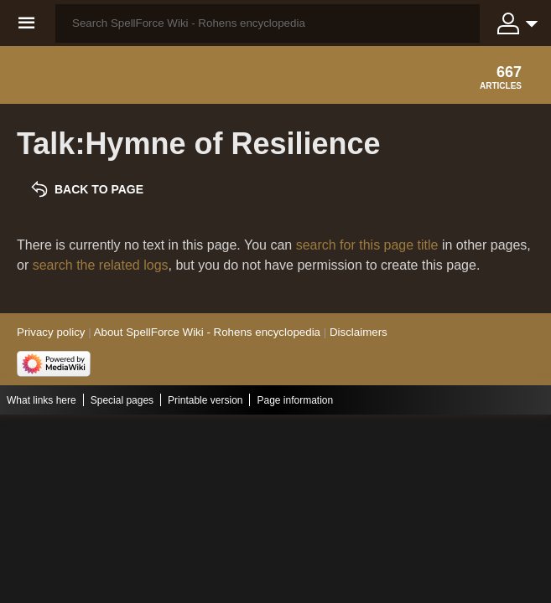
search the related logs (101, 265)
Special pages (122, 400)
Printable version (205, 400)
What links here (41, 400)
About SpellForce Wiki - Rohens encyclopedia (207, 332)
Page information (295, 400)
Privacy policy (51, 332)
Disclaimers (358, 332)
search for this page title (367, 245)
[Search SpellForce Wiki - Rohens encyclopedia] (267, 23)
